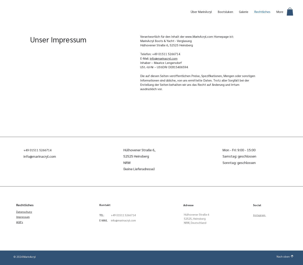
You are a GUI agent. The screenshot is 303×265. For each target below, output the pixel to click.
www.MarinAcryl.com (199, 36)
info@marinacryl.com (163, 58)
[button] (290, 12)
